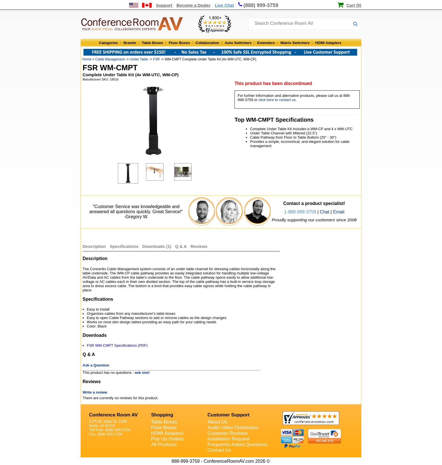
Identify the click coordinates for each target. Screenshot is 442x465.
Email (338, 211)
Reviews (199, 246)
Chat (325, 211)
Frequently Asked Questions (237, 444)
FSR (156, 59)
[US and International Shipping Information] (140, 5)
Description (94, 246)
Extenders (266, 43)
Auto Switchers (238, 43)
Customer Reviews (227, 433)
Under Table (139, 59)
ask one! (142, 372)
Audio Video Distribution (232, 427)
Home (86, 59)
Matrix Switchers (295, 43)
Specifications (124, 246)
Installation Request (228, 439)
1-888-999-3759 (300, 211)
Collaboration (207, 43)
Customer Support (228, 415)
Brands (129, 43)
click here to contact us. (277, 100)
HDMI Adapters (328, 43)
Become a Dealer (193, 5)
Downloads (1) (156, 246)
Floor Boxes (179, 43)
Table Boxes (152, 43)
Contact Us (219, 450)
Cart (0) (353, 5)
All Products (164, 444)
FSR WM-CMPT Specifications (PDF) (117, 345)
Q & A (181, 246)
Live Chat (224, 5)
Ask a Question (96, 365)
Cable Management (110, 59)
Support (164, 5)
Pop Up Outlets (167, 439)
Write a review (95, 392)
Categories (108, 43)
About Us (217, 422)
